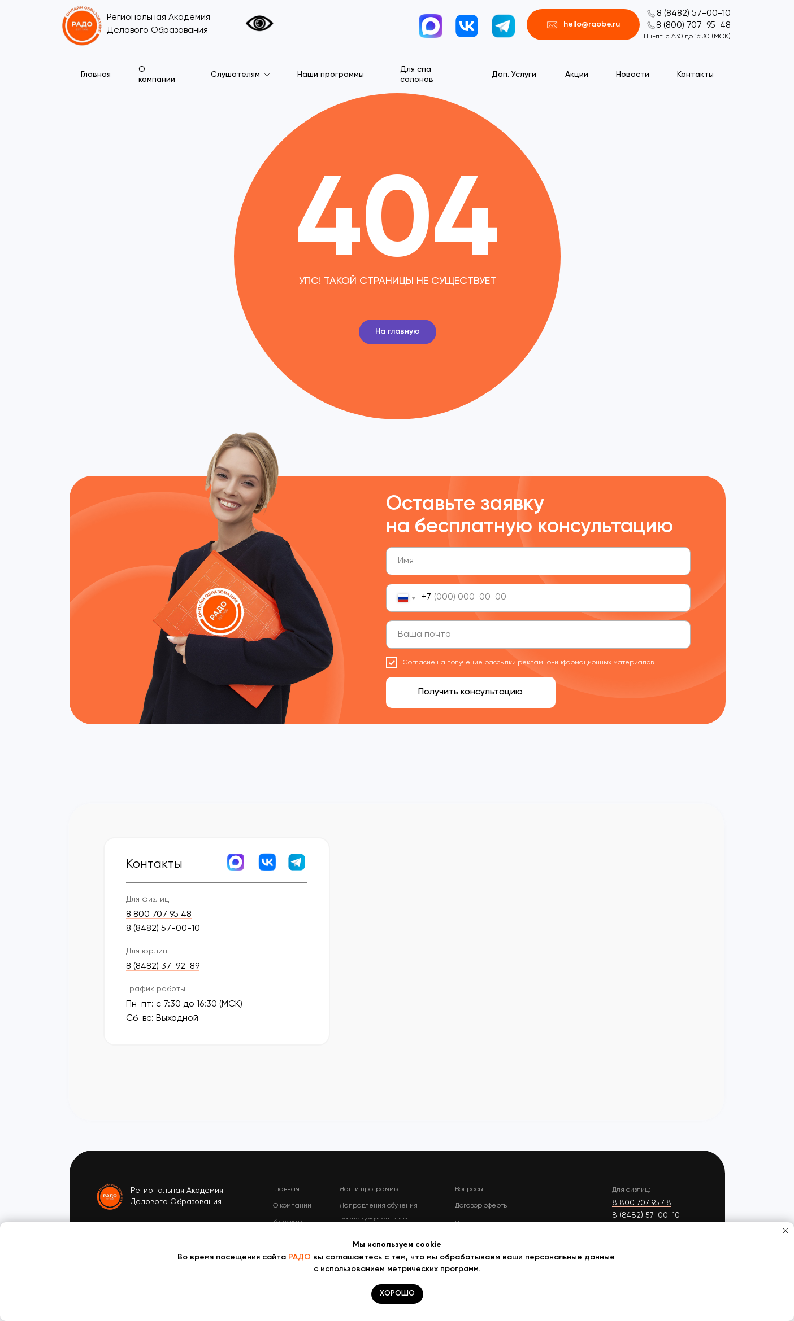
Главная (96, 74)
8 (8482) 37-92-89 (162, 966)
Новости (632, 74)
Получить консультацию (470, 692)
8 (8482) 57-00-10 (694, 13)
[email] (538, 634)
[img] (110, 1196)
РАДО (299, 1257)
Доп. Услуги (514, 74)
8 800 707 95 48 (159, 914)
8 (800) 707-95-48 (693, 25)
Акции (576, 74)
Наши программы (330, 74)
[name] (538, 561)
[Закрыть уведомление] (785, 1230)
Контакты (695, 74)
